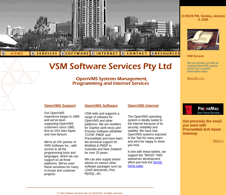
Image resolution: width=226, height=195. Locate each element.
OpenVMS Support (60, 106)
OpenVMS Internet (143, 106)
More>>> (218, 141)
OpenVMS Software (101, 106)
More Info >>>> (196, 78)
